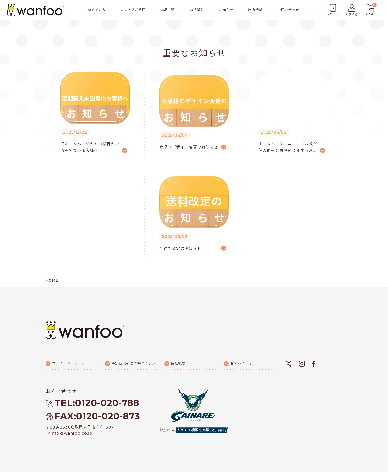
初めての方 (96, 10)
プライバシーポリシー (70, 363)
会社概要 (178, 363)
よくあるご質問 (133, 10)
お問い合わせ (288, 10)
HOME (52, 280)
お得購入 (197, 10)
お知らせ (226, 10)
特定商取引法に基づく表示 (133, 363)
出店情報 (255, 10)
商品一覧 (167, 10)
